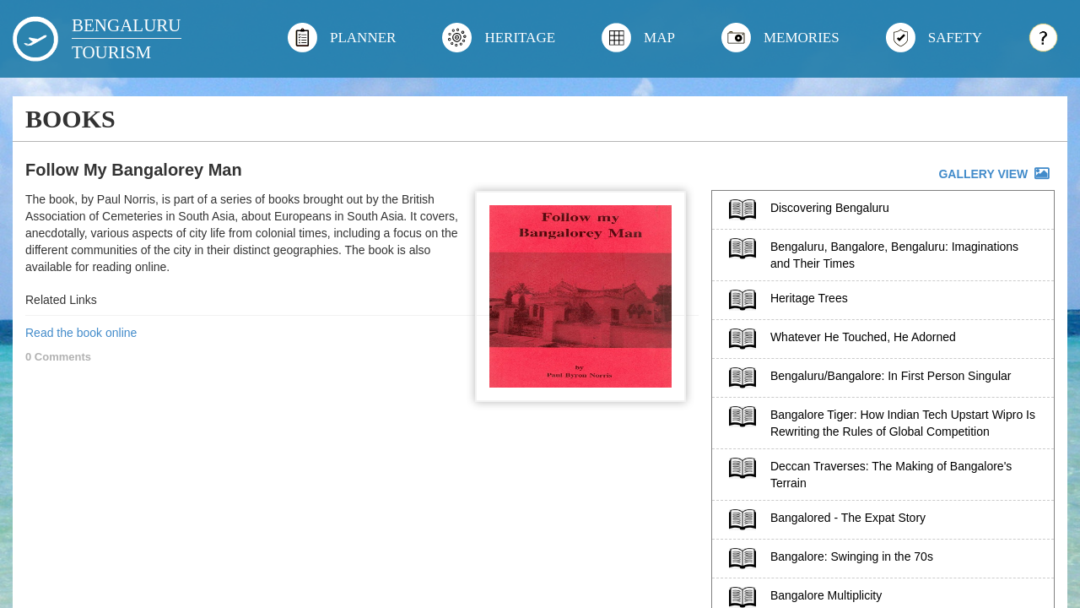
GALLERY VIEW (994, 173)
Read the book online (81, 332)
